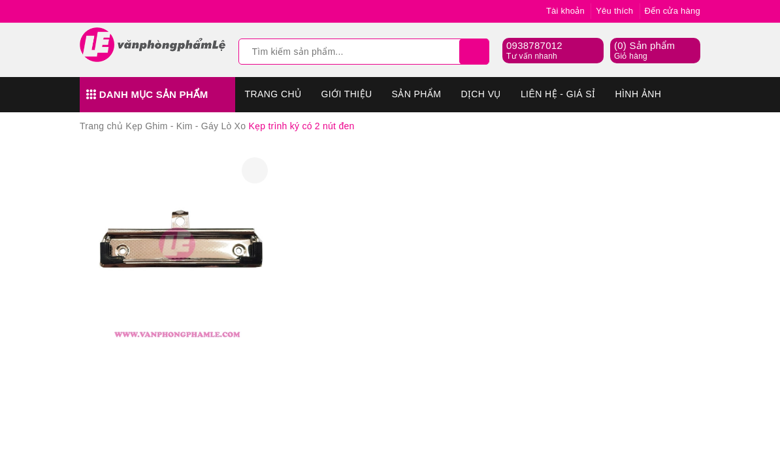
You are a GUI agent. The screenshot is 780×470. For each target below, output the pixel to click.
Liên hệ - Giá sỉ (558, 94)
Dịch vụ (481, 94)
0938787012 (534, 45)
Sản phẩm (417, 94)
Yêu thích (614, 11)
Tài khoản (565, 11)
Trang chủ (273, 94)
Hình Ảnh (638, 94)
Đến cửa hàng (673, 11)
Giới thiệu (346, 94)
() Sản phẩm (644, 51)
